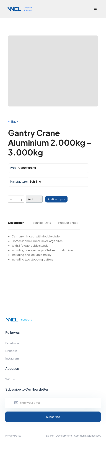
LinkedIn (11, 351)
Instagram (12, 358)
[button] (95, 9)
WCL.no (10, 379)
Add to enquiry (56, 199)
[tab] (16, 222)
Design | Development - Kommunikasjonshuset (73, 435)
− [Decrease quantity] (10, 199)
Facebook (12, 343)
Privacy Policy (13, 435)
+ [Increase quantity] (21, 199)
